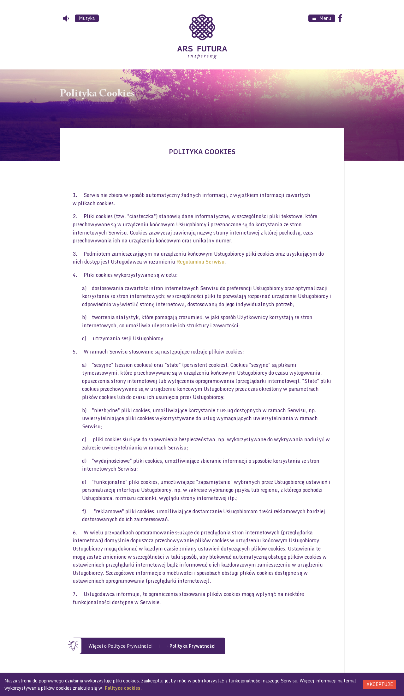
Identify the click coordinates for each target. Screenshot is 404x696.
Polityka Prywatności (192, 646)
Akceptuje (379, 684)
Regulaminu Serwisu (200, 262)
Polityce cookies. (123, 688)
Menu (324, 18)
